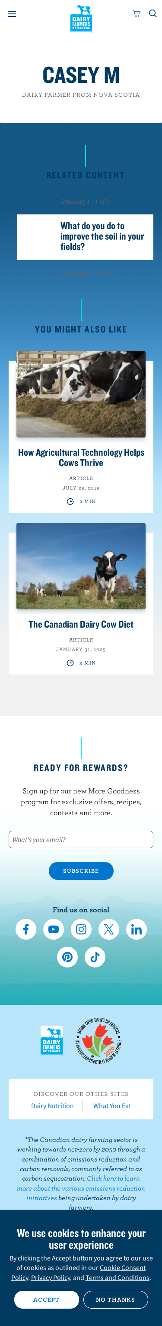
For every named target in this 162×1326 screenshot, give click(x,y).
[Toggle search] (153, 14)
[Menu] (12, 14)
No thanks (115, 1299)
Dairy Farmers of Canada (81, 18)
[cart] (137, 14)
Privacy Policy (50, 1277)
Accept (46, 1299)
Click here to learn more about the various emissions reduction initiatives (81, 1187)
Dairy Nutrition (52, 1105)
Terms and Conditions (117, 1277)
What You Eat (112, 1105)
